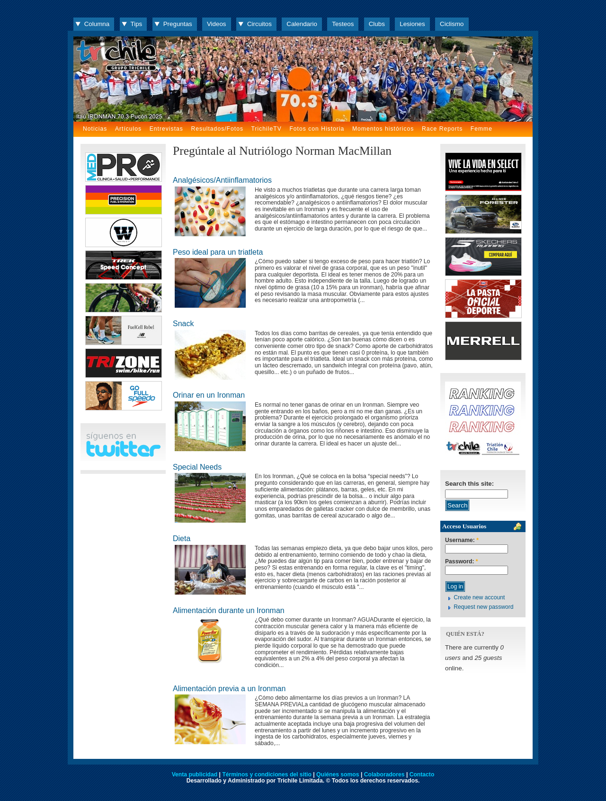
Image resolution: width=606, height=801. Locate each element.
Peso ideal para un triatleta (218, 252)
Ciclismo (451, 23)
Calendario (301, 23)
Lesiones (412, 23)
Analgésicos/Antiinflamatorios (222, 180)
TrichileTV (266, 128)
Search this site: (469, 483)
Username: (462, 540)
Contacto (422, 774)
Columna (96, 23)
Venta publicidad (195, 774)
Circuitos (259, 23)
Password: (461, 561)
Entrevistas (166, 128)
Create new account (479, 597)
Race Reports (442, 128)
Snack (183, 324)
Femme (481, 128)
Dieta (181, 538)
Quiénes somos (337, 774)
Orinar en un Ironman (209, 395)
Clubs (377, 23)
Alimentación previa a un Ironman (229, 689)
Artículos (128, 128)
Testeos (343, 23)
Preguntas (177, 23)
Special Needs (197, 467)
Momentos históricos (383, 128)
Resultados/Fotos (217, 128)
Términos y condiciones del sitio (266, 774)
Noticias (95, 128)
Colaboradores (384, 774)
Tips (137, 23)
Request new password (483, 607)
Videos (216, 23)
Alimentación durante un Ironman (229, 610)
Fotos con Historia (316, 128)
